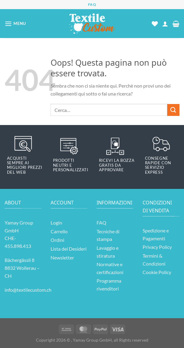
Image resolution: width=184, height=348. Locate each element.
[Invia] (173, 110)
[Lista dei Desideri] (155, 23)
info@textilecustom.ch (28, 290)
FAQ (92, 4)
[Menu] (15, 23)
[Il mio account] (165, 23)
